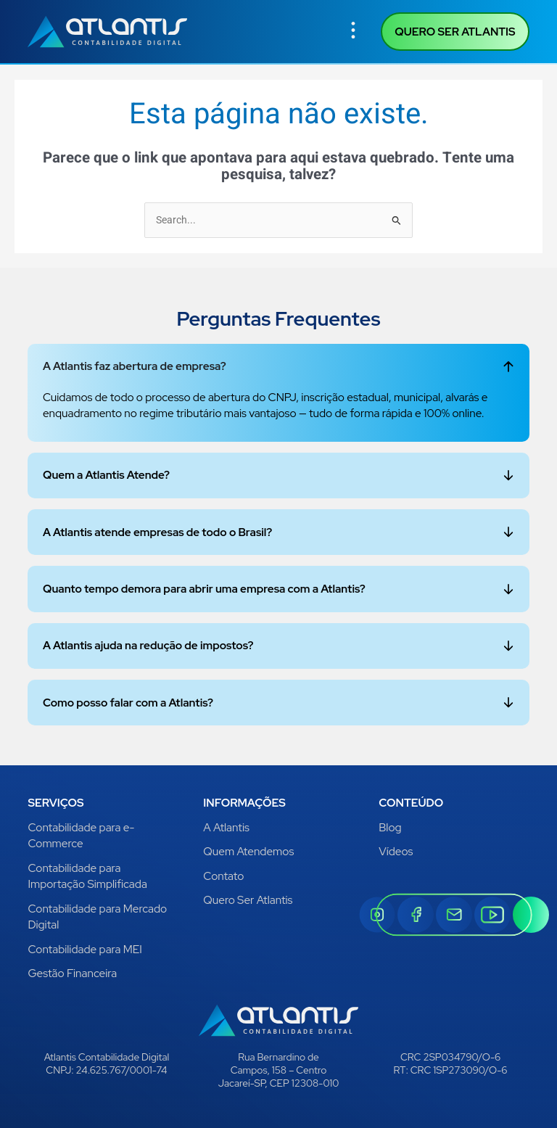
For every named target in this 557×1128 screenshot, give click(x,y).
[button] (353, 31)
